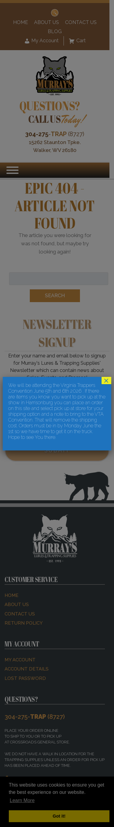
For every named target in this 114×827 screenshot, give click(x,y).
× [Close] (106, 380)
